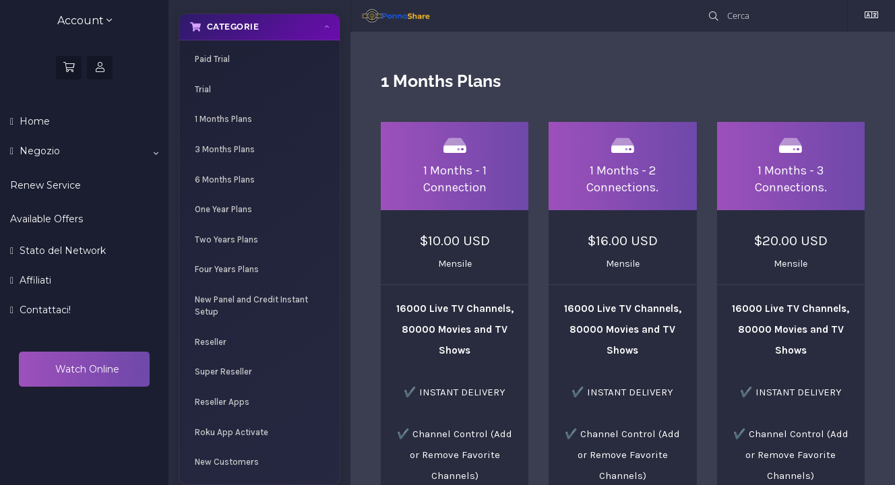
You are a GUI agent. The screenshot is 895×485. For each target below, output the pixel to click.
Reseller (210, 342)
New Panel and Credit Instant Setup (251, 305)
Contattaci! (44, 310)
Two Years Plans (226, 239)
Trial (203, 89)
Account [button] (84, 20)
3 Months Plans (225, 149)
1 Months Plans (223, 119)
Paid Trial (212, 59)
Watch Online (86, 369)
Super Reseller (223, 371)
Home (33, 121)
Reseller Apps (222, 402)
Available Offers (46, 219)
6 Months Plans (225, 179)
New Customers (227, 462)
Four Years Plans (227, 269)
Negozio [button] (87, 151)
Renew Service (45, 185)
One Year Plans (223, 209)
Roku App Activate (231, 432)
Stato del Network (61, 251)
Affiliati (34, 280)
